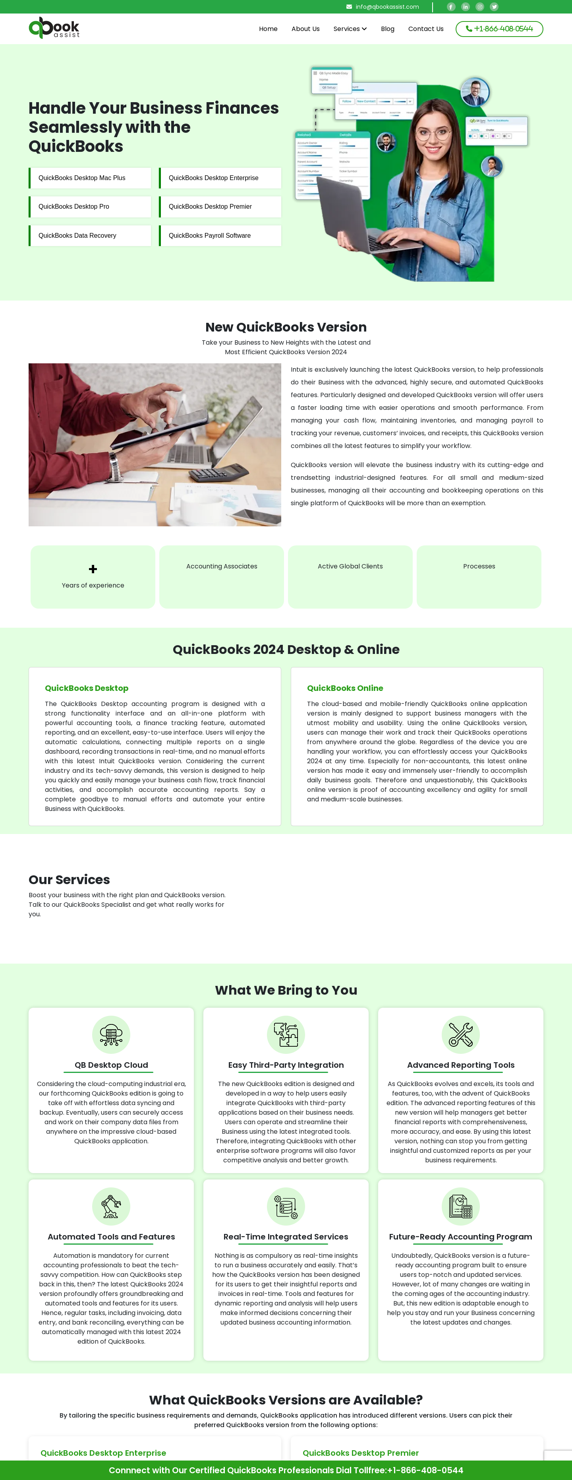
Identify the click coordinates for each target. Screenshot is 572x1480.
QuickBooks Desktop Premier (210, 206)
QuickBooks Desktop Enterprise (214, 178)
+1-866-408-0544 (425, 1470)
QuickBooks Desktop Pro (74, 206)
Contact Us (426, 28)
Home (268, 28)
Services (350, 28)
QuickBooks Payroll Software (210, 235)
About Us (306, 28)
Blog (387, 28)
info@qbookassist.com (382, 7)
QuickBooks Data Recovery (77, 235)
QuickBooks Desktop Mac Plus (82, 178)
